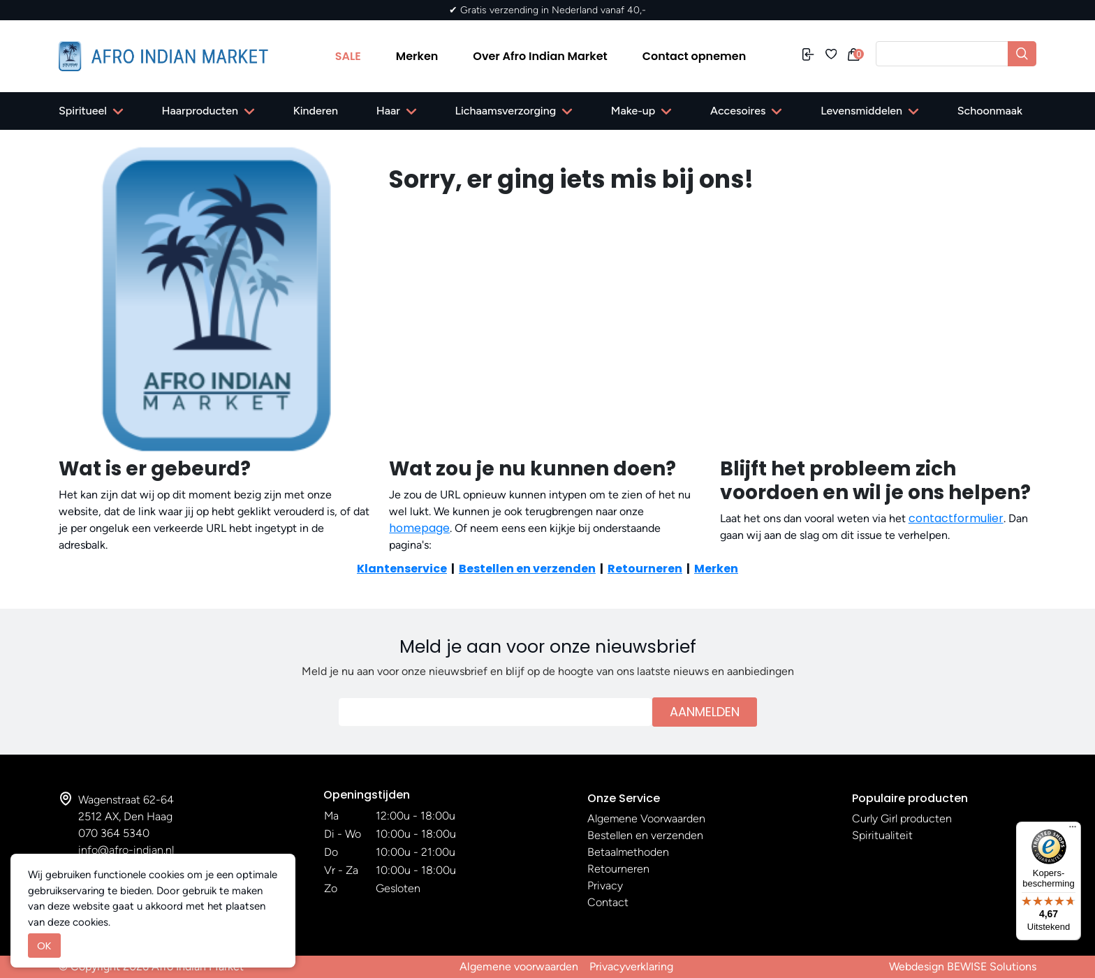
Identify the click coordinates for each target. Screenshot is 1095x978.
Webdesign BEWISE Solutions (962, 966)
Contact (608, 902)
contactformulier (956, 518)
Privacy (605, 885)
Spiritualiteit (882, 835)
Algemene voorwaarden (519, 966)
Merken (417, 56)
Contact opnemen (694, 56)
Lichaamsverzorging (506, 110)
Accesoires (737, 110)
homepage (419, 528)
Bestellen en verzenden (527, 569)
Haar (388, 110)
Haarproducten (200, 110)
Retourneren (645, 569)
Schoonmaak (989, 110)
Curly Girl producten (902, 818)
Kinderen (315, 110)
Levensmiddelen (861, 110)
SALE (348, 56)
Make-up (633, 110)
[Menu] (1072, 830)
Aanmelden (705, 711)
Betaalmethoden (628, 852)
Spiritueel (83, 110)
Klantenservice (402, 569)
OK (44, 945)
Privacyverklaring (631, 966)
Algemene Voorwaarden (646, 818)
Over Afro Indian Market (540, 56)
